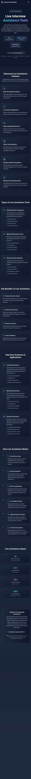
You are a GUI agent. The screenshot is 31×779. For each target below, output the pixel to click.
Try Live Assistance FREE (16, 53)
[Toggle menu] (28, 2)
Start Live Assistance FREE (17, 632)
